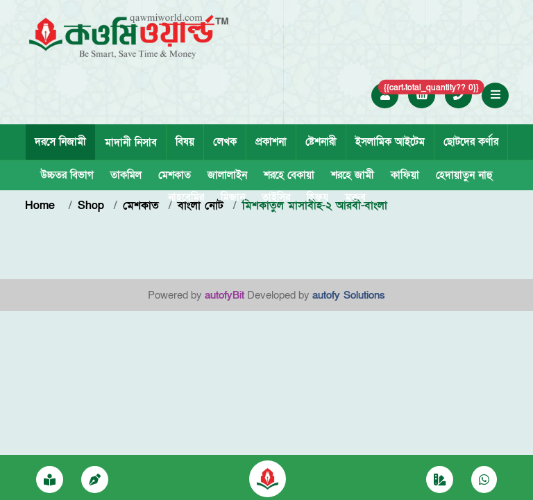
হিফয (317, 197)
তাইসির (276, 197)
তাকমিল (126, 175)
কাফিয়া (405, 175)
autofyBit (224, 295)
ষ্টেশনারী (321, 142)
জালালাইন (227, 175)
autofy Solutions (348, 295)
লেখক (225, 142)
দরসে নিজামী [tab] (60, 142)
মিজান (233, 197)
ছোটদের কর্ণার (470, 142)
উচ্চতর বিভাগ (67, 175)
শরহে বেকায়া (289, 175)
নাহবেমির (186, 197)
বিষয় (185, 142)
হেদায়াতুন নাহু (464, 175)
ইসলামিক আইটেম (390, 142)
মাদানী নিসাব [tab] (131, 142)
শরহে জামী (352, 175)
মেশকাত (174, 175)
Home (42, 205)
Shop (91, 205)
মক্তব (355, 197)
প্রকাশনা (271, 142)
